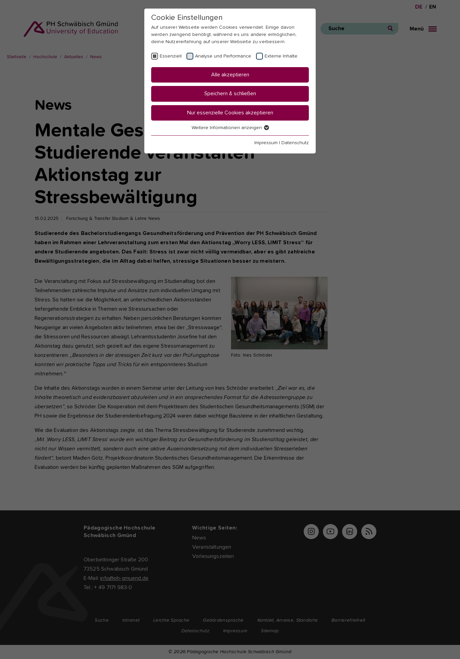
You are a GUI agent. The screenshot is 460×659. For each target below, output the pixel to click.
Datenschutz (295, 142)
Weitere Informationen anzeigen (230, 127)
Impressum (266, 142)
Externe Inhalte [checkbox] (281, 56)
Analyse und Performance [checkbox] (223, 56)
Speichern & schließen (230, 93)
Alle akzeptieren (230, 74)
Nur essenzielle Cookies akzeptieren (230, 112)
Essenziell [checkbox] (171, 56)
